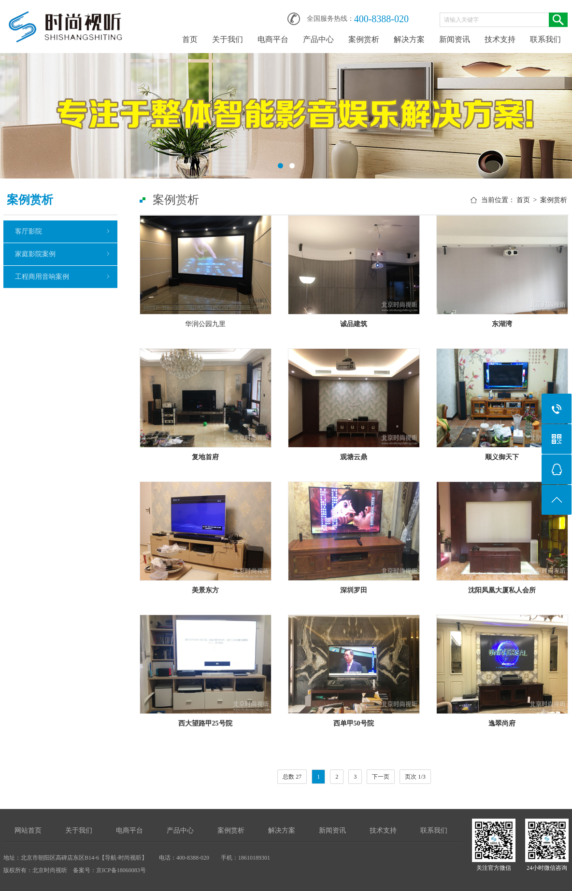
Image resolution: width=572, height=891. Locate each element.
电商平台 (272, 39)
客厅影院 (28, 231)
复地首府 (205, 457)
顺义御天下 (502, 457)
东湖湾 (502, 324)
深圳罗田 (353, 590)
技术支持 (500, 39)
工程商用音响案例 (42, 276)
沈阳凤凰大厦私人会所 (502, 590)
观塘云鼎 (353, 457)
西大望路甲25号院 (205, 723)
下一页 (380, 776)
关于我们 (227, 39)
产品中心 (318, 39)
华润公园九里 (205, 324)
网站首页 (28, 830)
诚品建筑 (353, 324)
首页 (190, 39)
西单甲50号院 (353, 723)
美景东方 (205, 590)
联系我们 (545, 39)
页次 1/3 (415, 776)
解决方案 (409, 39)
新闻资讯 (454, 39)
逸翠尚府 (501, 723)
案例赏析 (363, 39)
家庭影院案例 (35, 254)
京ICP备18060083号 (121, 870)
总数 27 (292, 776)
